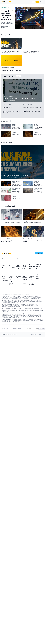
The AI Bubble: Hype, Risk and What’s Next (31, 111)
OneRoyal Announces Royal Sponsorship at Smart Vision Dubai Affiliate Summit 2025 (16, 192)
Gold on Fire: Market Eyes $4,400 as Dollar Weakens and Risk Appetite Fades (39, 135)
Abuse (30, 290)
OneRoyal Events (36, 181)
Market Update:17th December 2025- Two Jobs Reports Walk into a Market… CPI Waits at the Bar (32, 107)
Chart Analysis (5, 280)
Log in (33, 1)
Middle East (38, 278)
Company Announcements (5, 49)
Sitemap (3, 290)
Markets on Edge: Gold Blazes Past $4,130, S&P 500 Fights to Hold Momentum (22, 99)
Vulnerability (17, 290)
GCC (37, 276)
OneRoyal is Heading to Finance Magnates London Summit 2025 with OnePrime (33, 52)
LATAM (37, 280)
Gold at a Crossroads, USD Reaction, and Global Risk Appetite (33, 241)
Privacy (8, 290)
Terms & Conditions (23, 290)
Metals (3, 261)
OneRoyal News (32, 261)
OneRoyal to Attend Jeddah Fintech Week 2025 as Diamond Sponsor (38, 185)
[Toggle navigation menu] (30, 2)
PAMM (10, 265)
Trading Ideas (32, 266)
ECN (10, 263)
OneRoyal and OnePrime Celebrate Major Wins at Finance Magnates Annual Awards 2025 (17, 185)
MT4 (17, 261)
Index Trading (5, 267)
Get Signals (38, 253)
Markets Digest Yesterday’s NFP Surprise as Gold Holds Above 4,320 (7, 15)
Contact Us (38, 268)
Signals (3, 276)
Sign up (37, 1)
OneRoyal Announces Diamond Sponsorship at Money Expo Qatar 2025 (10, 52)
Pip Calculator (25, 279)
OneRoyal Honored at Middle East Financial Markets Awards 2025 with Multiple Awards (38, 192)
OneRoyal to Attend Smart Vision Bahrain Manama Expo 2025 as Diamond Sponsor (16, 199)
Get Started (24, 263)
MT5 (17, 263)
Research (4, 278)
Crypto (3, 265)
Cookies (12, 290)
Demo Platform (19, 268)
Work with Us (38, 266)
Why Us (37, 261)
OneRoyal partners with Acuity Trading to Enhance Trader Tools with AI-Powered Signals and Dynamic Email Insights (11, 69)
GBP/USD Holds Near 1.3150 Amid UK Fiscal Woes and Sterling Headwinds (16, 128)
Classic (10, 261)
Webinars (24, 261)
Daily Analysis (4, 7)
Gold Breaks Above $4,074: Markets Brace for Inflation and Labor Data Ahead (16, 135)
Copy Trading (12, 267)
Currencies (4, 263)
